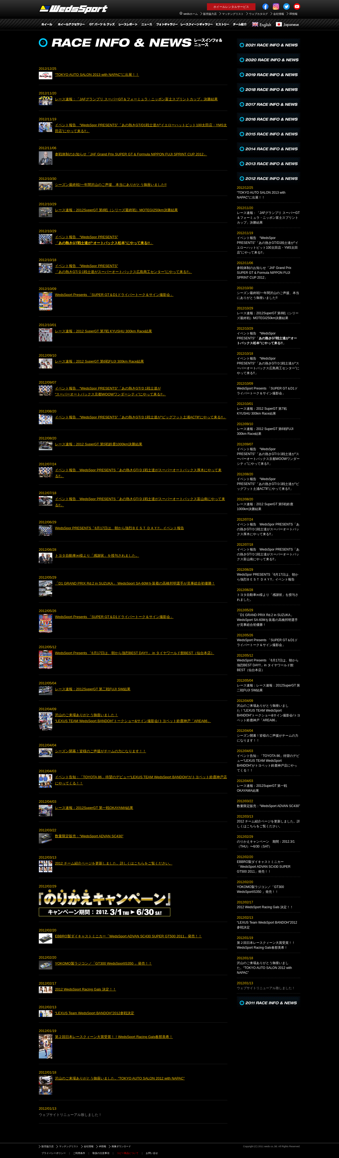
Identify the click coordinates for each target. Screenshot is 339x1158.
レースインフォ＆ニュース (147, 24)
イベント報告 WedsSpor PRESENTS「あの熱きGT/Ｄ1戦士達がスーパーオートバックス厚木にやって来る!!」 (268, 529)
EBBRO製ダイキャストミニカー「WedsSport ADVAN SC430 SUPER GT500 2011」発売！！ (128, 936)
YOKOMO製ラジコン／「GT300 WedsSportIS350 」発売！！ (103, 963)
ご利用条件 (79, 1153)
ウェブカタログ (258, 13)
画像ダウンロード (121, 1146)
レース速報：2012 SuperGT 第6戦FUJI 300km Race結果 (99, 361)
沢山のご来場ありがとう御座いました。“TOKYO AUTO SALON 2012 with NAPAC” (120, 1078)
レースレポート (128, 24)
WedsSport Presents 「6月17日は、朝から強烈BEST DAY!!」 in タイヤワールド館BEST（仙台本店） (134, 653)
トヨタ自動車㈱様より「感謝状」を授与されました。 (97, 556)
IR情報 (293, 13)
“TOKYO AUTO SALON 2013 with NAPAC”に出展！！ (97, 75)
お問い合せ (152, 1153)
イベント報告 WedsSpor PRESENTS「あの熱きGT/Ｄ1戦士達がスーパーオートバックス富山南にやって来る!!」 (268, 554)
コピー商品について (128, 1153)
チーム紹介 (239, 24)
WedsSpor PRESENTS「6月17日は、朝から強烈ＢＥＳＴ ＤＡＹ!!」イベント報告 (119, 528)
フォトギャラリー (167, 24)
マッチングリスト (233, 13)
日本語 (286, 24)
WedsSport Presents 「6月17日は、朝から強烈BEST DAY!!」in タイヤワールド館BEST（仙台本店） (268, 665)
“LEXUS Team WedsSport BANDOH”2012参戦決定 (94, 1013)
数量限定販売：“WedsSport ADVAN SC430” (89, 836)
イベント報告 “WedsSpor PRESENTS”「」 (267, 338)
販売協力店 (210, 13)
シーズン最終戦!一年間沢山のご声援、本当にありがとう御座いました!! (111, 185)
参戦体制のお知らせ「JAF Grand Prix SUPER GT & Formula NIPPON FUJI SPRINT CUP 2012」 (131, 154)
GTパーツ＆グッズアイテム (102, 24)
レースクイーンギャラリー (196, 24)
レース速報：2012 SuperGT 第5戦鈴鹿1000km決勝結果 (98, 444)
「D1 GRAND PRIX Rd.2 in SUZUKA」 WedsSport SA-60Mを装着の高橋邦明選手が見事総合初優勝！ (135, 583)
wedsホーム (191, 13)
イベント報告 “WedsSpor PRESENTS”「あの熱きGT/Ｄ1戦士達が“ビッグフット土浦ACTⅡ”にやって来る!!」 (140, 417)
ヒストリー (222, 24)
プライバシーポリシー (53, 1153)
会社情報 (278, 13)
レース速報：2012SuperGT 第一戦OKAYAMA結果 (94, 808)
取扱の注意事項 (100, 1153)
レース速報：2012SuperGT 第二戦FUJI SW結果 (92, 689)
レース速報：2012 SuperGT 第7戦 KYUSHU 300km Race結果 (103, 331)
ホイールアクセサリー (71, 24)
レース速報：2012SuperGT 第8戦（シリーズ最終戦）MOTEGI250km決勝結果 (116, 210)
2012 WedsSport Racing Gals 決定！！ (85, 989)
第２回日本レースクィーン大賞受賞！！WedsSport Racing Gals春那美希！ (114, 1037)
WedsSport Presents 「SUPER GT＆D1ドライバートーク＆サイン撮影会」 (114, 295)
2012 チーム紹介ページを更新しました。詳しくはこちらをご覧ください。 (113, 863)
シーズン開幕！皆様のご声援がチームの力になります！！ (100, 751)
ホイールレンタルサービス (231, 6)
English (261, 24)
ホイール (47, 24)
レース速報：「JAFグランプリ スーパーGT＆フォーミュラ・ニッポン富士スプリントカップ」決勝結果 (136, 99)
